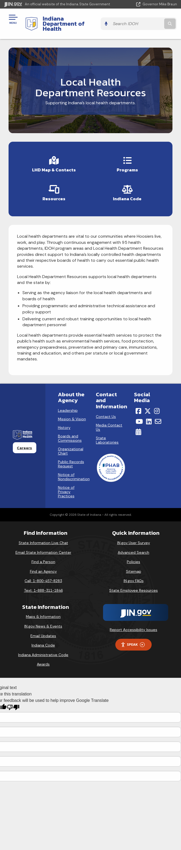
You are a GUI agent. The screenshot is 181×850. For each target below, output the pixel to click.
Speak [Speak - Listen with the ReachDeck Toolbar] (133, 639)
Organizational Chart (70, 446)
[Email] (158, 416)
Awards (43, 659)
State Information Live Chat (43, 537)
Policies (133, 556)
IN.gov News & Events (43, 621)
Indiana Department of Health (74, 21)
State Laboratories (107, 435)
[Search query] (152, 21)
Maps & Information (43, 611)
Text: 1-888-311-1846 (43, 585)
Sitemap (133, 566)
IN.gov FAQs (134, 576)
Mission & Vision (72, 414)
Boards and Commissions (70, 433)
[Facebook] (138, 406)
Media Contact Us (109, 422)
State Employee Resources (133, 585)
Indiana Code (43, 640)
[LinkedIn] (149, 416)
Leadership (68, 405)
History (64, 422)
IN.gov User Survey (133, 537)
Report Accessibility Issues (133, 624)
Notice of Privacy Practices (66, 487)
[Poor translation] (13, 702)
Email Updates (43, 630)
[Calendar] (138, 427)
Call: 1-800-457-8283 (43, 576)
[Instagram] (157, 406)
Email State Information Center (43, 547)
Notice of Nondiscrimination (74, 471)
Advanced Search (133, 547)
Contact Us (106, 411)
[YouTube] (139, 416)
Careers (24, 443)
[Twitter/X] (147, 406)
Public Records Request (71, 459)
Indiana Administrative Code (43, 649)
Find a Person (43, 556)
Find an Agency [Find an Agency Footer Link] (43, 566)
